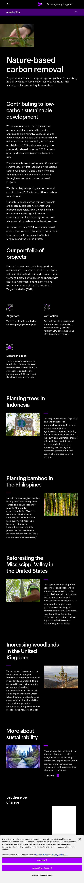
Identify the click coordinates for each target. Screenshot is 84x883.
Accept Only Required (42, 868)
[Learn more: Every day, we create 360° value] (51, 775)
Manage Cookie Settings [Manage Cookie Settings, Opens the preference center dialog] (42, 875)
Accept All (42, 860)
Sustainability (13, 12)
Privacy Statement (59, 855)
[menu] (8, 4)
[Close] (80, 839)
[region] (42, 859)
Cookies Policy (41, 855)
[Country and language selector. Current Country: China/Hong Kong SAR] (61, 4)
